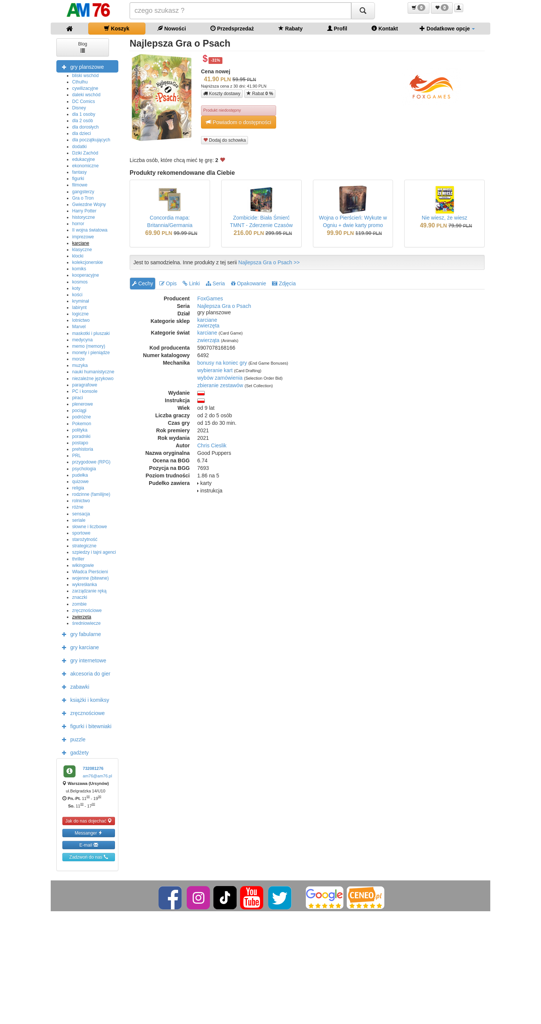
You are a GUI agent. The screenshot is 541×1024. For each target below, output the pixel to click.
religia (78, 488)
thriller (78, 559)
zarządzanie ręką (89, 591)
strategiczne (84, 545)
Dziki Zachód (85, 153)
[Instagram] (199, 897)
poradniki (81, 436)
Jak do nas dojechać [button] (88, 821)
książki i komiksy (83, 699)
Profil (337, 28)
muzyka (80, 365)
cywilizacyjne (85, 88)
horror (78, 223)
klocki (77, 256)
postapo (80, 442)
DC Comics (83, 101)
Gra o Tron (83, 198)
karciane (80, 243)
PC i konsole (84, 391)
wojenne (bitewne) (90, 578)
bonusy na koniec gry (222, 363)
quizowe (80, 481)
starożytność (84, 539)
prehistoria (82, 449)
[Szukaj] (363, 10)
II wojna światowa (89, 230)
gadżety (73, 752)
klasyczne (82, 249)
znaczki (79, 597)
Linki (191, 283)
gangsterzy (83, 191)
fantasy (79, 172)
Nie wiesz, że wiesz (444, 218)
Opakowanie (248, 283)
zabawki (73, 686)
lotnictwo (81, 320)
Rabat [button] (259, 93)
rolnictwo (81, 500)
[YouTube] (252, 897)
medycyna (82, 339)
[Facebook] (171, 897)
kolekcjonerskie (87, 262)
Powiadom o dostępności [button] (238, 122)
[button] (418, 8)
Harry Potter (84, 211)
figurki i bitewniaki (85, 726)
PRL (76, 455)
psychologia (84, 468)
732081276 (93, 768)
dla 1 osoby (83, 114)
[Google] (324, 897)
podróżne (81, 417)
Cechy (142, 283)
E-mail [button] (88, 845)
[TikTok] (225, 897)
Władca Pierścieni (90, 571)
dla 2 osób (82, 120)
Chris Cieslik (212, 445)
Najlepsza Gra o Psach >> (268, 262)
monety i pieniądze (91, 352)
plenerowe (82, 404)
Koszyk (116, 28)
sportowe (81, 533)
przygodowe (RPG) (91, 462)
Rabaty (290, 28)
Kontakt (385, 28)
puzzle (71, 739)
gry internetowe (82, 660)
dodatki (79, 146)
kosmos (80, 282)
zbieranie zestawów (220, 385)
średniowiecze (86, 623)
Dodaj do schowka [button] (224, 140)
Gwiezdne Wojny (89, 204)
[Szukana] (240, 10)
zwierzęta (81, 617)
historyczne (83, 217)
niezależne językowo (92, 378)
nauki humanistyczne (93, 371)
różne (77, 507)
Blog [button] (82, 46)
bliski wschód (85, 75)
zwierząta (208, 340)
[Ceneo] (365, 897)
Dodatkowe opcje (447, 28)
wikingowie (83, 565)
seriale (78, 520)
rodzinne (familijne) (91, 494)
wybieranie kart (215, 370)
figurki (78, 178)
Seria (215, 283)
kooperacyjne (85, 275)
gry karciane (78, 647)
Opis (168, 283)
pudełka (80, 475)
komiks (79, 268)
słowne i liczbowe (89, 526)
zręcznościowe (87, 610)
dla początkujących (91, 139)
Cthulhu (80, 82)
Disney (79, 108)
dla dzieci (81, 133)
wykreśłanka (84, 584)
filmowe (80, 185)
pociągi (79, 410)
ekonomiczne (85, 165)
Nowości (171, 28)
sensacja (81, 514)
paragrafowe (84, 385)
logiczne (80, 314)
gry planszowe (81, 66)
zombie (79, 604)
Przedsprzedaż (232, 28)
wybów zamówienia (220, 378)
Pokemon (81, 423)
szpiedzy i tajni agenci (94, 552)
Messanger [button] (89, 833)
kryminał (80, 301)
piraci (77, 397)
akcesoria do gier (84, 673)
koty (76, 288)
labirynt (79, 307)
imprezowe (83, 236)
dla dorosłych (85, 127)
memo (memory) (88, 346)
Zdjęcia (284, 283)
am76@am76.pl (97, 776)
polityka (80, 430)
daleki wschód (86, 94)
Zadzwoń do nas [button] (88, 857)
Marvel (79, 326)
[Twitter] (280, 897)
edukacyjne (83, 159)
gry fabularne (79, 634)
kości (77, 294)
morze (78, 359)
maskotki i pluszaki (91, 333)
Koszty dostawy (221, 93)
